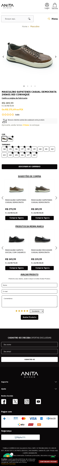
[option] (29, 56)
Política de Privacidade (8, 464)
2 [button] (27, 86)
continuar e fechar (48, 462)
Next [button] (55, 56)
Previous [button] (3, 56)
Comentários (29, 301)
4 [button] (35, 86)
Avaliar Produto (29, 317)
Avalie (17, 114)
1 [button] (24, 86)
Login (47, 8)
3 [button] (31, 86)
